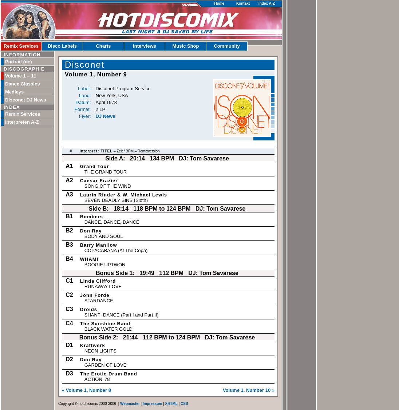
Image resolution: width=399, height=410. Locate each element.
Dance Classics (22, 84)
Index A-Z (266, 3)
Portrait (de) (18, 61)
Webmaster (130, 404)
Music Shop (186, 46)
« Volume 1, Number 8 (86, 390)
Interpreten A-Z (22, 122)
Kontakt (243, 3)
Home (219, 3)
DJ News (105, 116)
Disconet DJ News (25, 100)
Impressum (152, 404)
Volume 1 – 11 (20, 76)
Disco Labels (62, 46)
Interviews (144, 46)
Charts (103, 46)
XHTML (171, 404)
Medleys (14, 92)
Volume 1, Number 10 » (248, 390)
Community (227, 46)
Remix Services (21, 46)
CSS (184, 404)
